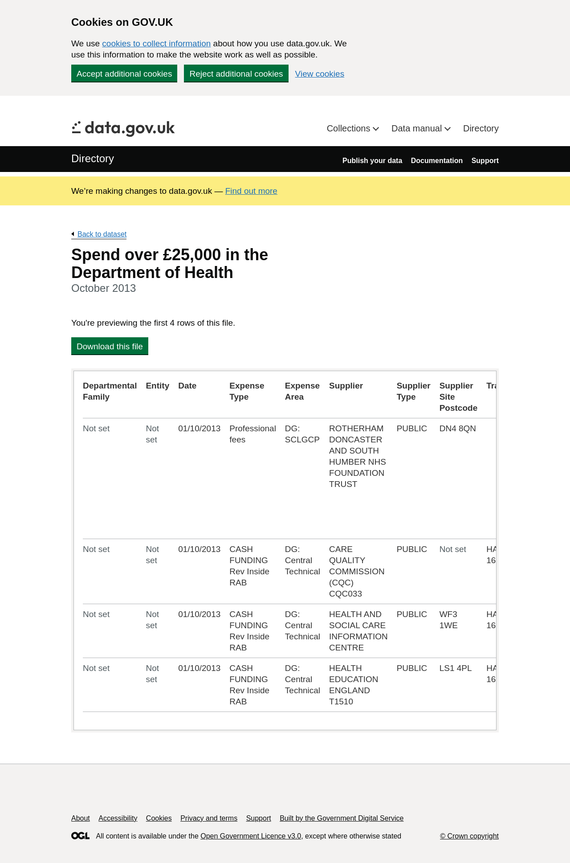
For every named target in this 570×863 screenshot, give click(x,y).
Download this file (110, 346)
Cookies (159, 818)
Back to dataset (101, 234)
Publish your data (372, 160)
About (80, 818)
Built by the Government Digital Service (341, 818)
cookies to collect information (156, 43)
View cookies (320, 74)
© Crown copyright (469, 836)
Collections (350, 128)
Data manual (417, 128)
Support (485, 160)
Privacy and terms (208, 818)
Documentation (437, 160)
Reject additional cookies (236, 73)
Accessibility (117, 818)
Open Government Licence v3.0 (250, 836)
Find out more (251, 191)
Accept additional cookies (124, 73)
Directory (481, 128)
